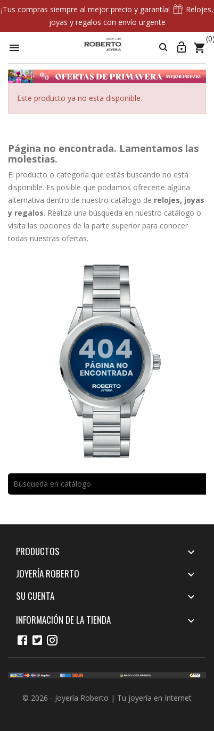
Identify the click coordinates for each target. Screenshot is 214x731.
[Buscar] (107, 484)
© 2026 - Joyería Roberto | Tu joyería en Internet (107, 698)
